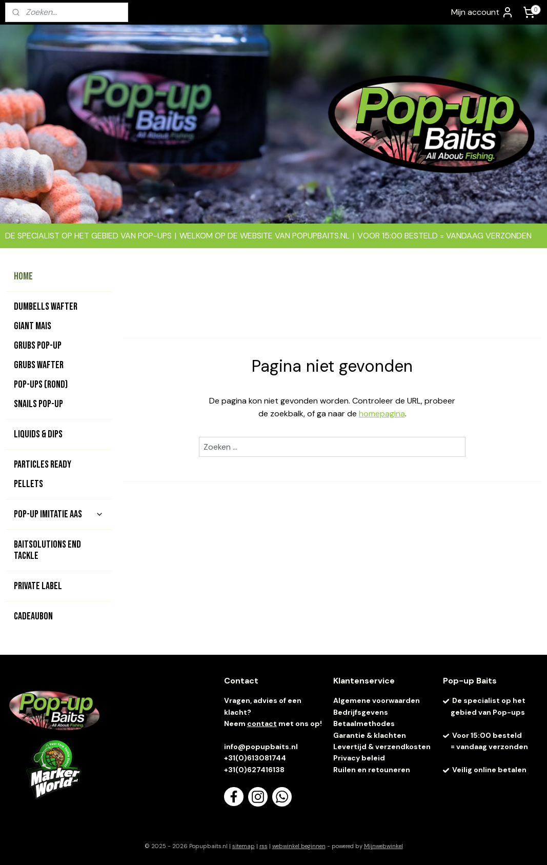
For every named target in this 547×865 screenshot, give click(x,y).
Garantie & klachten (369, 735)
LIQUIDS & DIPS (38, 434)
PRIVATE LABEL (38, 586)
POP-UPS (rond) (41, 384)
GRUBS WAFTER (39, 365)
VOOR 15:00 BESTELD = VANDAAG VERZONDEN (444, 235)
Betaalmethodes (364, 723)
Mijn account (482, 12)
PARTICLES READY (42, 464)
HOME (23, 276)
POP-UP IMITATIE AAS (59, 514)
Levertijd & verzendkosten (382, 746)
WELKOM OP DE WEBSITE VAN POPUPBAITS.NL (264, 235)
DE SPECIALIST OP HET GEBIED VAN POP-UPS (88, 235)
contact (262, 723)
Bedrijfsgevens (361, 712)
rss (263, 846)
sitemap (243, 846)
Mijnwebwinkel (383, 846)
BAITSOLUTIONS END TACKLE (47, 550)
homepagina (381, 413)
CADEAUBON (33, 616)
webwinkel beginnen (299, 846)
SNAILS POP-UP (38, 404)
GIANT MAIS (32, 326)
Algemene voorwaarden (376, 700)
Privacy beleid (359, 757)
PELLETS (28, 484)
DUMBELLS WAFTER (45, 306)
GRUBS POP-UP (38, 345)
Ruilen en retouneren (371, 769)
